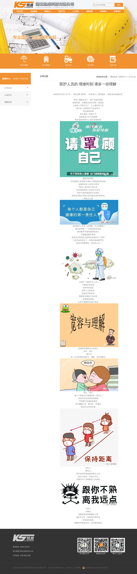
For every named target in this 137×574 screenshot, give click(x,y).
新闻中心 (47, 11)
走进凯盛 (33, 11)
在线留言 (103, 11)
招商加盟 (89, 11)
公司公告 (8, 88)
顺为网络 (77, 568)
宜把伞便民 (24, 65)
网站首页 (114, 77)
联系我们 (117, 11)
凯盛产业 (61, 11)
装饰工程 (113, 65)
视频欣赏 (8, 102)
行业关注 (8, 95)
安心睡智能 (46, 65)
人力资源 (75, 11)
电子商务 (91, 65)
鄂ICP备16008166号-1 (57, 568)
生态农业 (68, 65)
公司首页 (20, 11)
